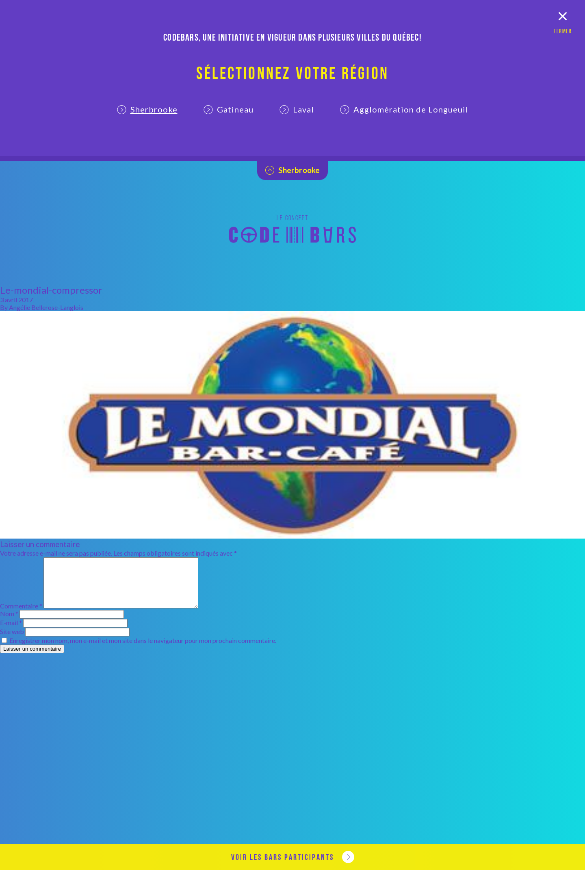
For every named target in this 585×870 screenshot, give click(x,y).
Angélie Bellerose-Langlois (46, 307)
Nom (9, 623)
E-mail (11, 632)
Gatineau (229, 109)
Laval (297, 109)
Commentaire (21, 615)
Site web (12, 641)
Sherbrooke (147, 109)
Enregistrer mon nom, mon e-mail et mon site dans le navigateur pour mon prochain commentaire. (142, 650)
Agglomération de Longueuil (404, 109)
